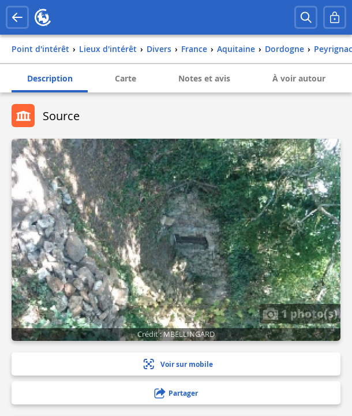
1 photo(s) (300, 313)
